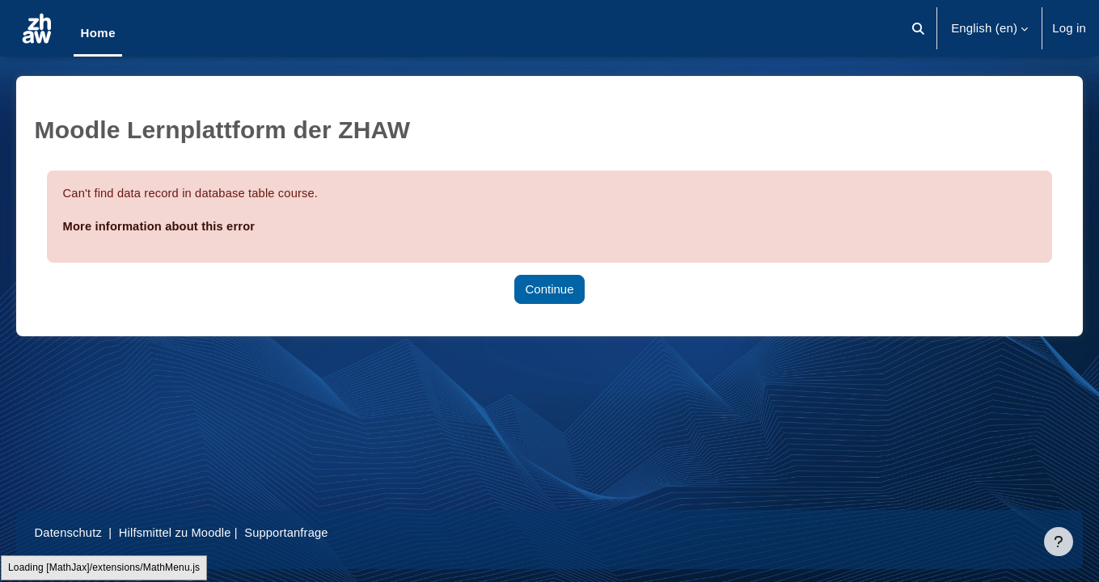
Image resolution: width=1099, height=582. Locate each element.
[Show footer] (1058, 541)
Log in (1069, 28)
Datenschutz (91, 532)
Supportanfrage (314, 532)
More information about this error (184, 226)
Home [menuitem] (98, 33)
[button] (918, 28)
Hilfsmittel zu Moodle (201, 532)
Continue (549, 289)
